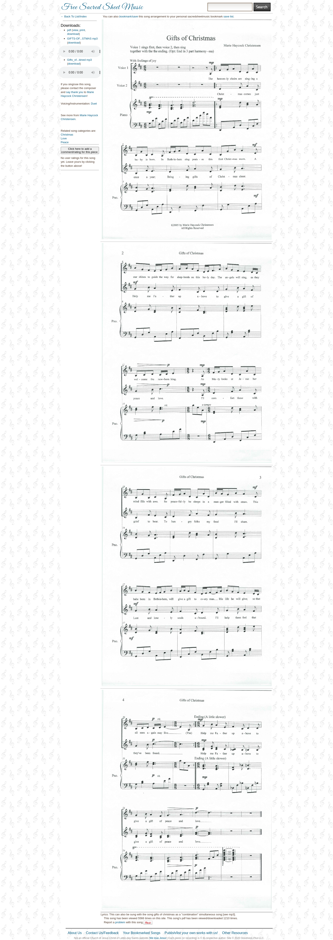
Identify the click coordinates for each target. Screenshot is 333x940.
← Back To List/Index (74, 16)
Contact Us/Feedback (102, 933)
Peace (65, 142)
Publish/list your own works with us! (191, 933)
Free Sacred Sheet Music (102, 7)
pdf (69, 30)
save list (228, 16)
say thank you (74, 92)
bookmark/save (128, 16)
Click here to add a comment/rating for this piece (80, 150)
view (75, 30)
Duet (94, 103)
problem (120, 922)
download (73, 33)
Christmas (67, 134)
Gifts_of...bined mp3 (79, 59)
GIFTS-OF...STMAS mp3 (82, 38)
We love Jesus (158, 938)
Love (64, 138)
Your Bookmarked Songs (141, 933)
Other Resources (235, 933)
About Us (75, 933)
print (82, 30)
